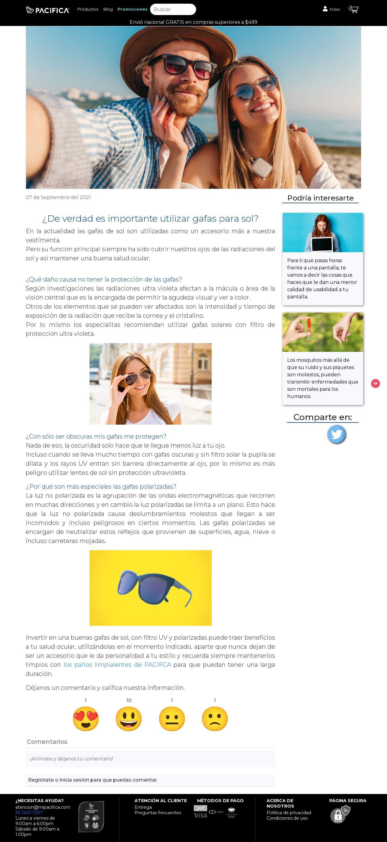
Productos (87, 9)
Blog (108, 9)
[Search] (173, 9)
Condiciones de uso (287, 818)
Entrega (143, 807)
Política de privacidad (289, 812)
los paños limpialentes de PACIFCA (119, 664)
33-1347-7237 (29, 812)
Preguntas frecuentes (158, 812)
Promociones (133, 9)
